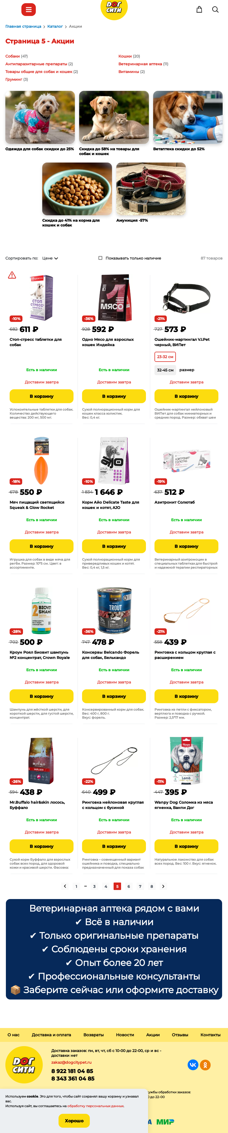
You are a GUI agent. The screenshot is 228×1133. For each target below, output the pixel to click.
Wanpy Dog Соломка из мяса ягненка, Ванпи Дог (183, 805)
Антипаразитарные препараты (36, 64)
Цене (47, 258)
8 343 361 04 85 (72, 1078)
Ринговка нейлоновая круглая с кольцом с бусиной (113, 805)
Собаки (12, 56)
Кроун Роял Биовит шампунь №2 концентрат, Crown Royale (40, 655)
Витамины (128, 71)
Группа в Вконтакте (193, 1064)
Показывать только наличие (133, 258)
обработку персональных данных (95, 1106)
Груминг (13, 79)
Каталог (28, 9)
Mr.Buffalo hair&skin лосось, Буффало (37, 805)
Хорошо (74, 1120)
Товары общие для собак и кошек (38, 71)
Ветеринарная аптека (140, 64)
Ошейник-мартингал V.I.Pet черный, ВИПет (182, 342)
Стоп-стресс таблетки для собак (36, 342)
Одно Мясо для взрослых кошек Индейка (108, 342)
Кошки (125, 56)
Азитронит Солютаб (174, 502)
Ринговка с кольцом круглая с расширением (184, 655)
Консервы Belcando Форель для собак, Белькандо (110, 655)
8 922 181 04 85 (72, 1071)
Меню (12, 9)
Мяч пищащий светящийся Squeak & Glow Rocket (37, 505)
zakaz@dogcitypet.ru (71, 1062)
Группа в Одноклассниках (205, 1064)
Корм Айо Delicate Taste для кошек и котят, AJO (110, 505)
